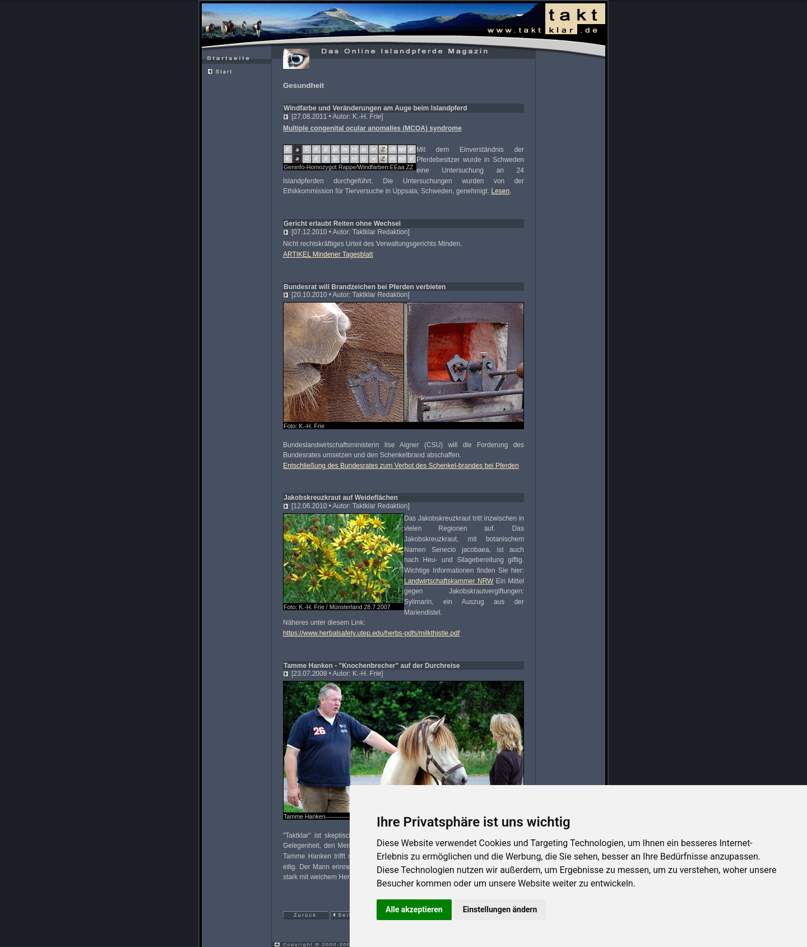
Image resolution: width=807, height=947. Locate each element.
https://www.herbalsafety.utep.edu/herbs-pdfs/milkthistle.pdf (371, 633)
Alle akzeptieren (414, 909)
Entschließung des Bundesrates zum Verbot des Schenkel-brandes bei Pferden (401, 466)
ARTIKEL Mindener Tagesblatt (328, 254)
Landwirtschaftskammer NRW (448, 581)
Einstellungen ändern (500, 909)
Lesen (500, 191)
